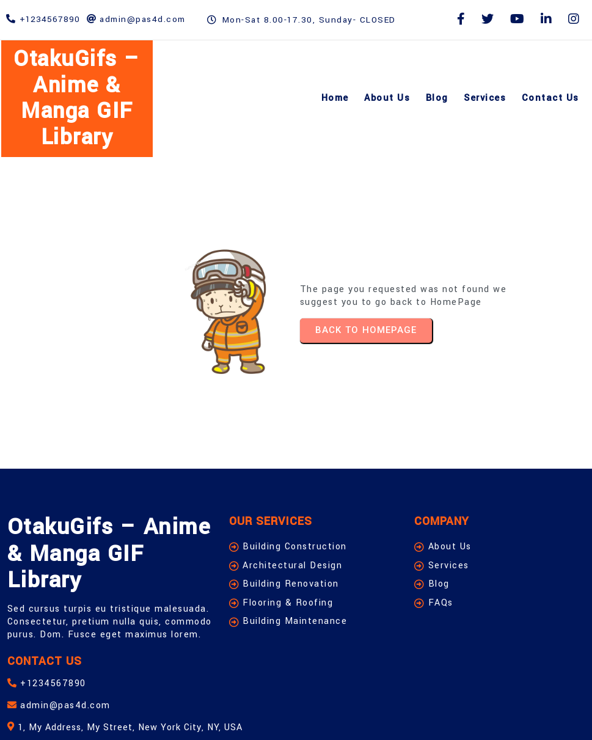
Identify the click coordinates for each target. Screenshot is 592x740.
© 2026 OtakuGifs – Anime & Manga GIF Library (136, 714)
